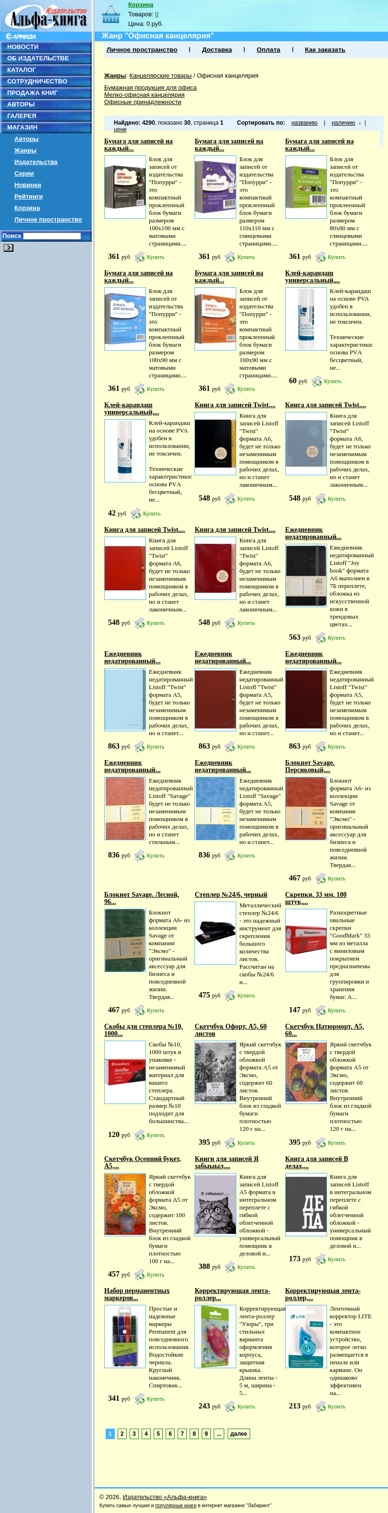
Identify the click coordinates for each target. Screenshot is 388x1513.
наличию (343, 122)
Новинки (27, 184)
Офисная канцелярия (227, 75)
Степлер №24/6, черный (230, 894)
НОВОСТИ (22, 46)
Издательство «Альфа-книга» (165, 1497)
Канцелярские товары (160, 75)
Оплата (268, 49)
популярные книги (175, 1505)
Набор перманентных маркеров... (137, 1294)
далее (238, 1434)
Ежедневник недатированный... (313, 533)
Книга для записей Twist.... (234, 405)
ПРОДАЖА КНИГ (32, 92)
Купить (156, 257)
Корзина (27, 207)
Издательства (36, 161)
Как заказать (325, 49)
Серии (24, 173)
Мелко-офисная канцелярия (144, 94)
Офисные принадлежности (142, 102)
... (219, 1434)
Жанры (25, 150)
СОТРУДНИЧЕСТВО (37, 81)
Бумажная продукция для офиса (150, 87)
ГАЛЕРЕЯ (21, 115)
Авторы (26, 138)
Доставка (217, 49)
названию (304, 122)
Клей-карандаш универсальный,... (312, 277)
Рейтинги (28, 196)
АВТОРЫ (21, 104)
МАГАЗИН (22, 127)
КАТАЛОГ (21, 69)
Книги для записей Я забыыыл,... (226, 1162)
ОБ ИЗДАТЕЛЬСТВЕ (38, 58)
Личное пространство (48, 219)
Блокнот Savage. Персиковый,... (310, 766)
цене (120, 129)
